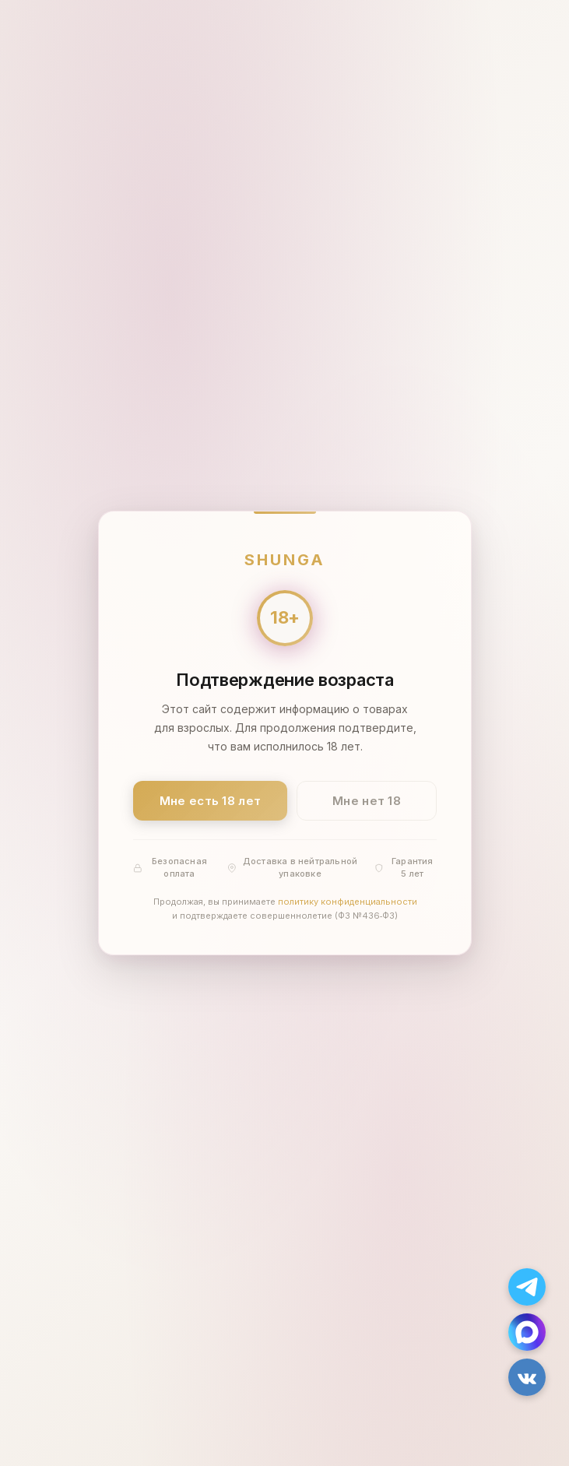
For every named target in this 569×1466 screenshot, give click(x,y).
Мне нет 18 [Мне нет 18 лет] (366, 800)
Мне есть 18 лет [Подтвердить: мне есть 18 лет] (210, 800)
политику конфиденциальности (346, 902)
